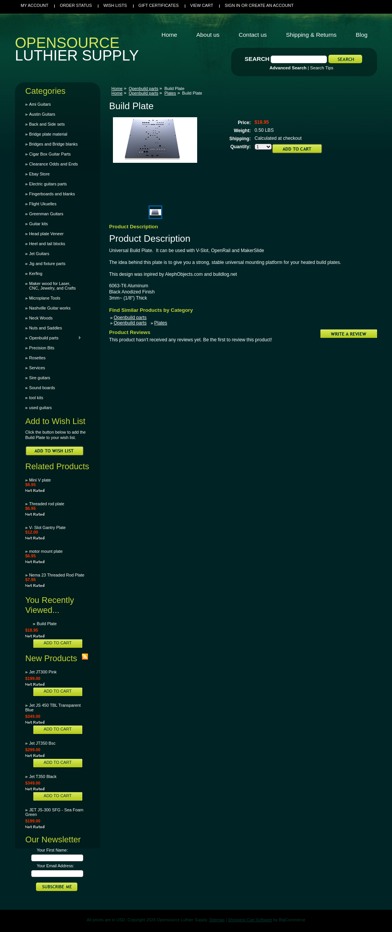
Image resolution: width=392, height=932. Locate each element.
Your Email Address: (55, 865)
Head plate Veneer (46, 233)
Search (257, 59)
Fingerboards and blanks (52, 194)
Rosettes (37, 357)
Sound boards (42, 387)
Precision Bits (41, 348)
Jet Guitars (39, 253)
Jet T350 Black (43, 776)
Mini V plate (40, 480)
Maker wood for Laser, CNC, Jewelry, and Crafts (52, 285)
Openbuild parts (53, 338)
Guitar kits (38, 223)
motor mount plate (46, 551)
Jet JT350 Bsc (42, 743)
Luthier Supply (77, 51)
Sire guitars (39, 377)
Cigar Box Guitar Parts (50, 154)
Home (116, 88)
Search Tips (321, 68)
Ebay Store (39, 174)
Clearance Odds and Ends (53, 164)
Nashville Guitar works (49, 308)
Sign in (232, 5)
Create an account (271, 5)
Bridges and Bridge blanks (53, 144)
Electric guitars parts (48, 184)
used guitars (40, 407)
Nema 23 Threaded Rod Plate (56, 575)
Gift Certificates (159, 5)
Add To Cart (58, 642)
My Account (34, 5)
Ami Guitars (40, 104)
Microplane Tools (44, 298)
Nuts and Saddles (45, 328)
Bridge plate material (48, 134)
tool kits (36, 397)
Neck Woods (40, 318)
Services (37, 367)
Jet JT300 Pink (43, 672)
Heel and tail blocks (47, 243)
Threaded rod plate (46, 503)
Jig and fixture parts (47, 263)
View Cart (201, 5)
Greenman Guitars (46, 213)
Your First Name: (52, 850)
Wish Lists (115, 5)
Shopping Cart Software (250, 919)
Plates (170, 93)
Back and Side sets (47, 124)
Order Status (76, 5)
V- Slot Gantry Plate (47, 527)
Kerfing (35, 273)
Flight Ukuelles (42, 203)
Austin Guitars (42, 114)
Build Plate (47, 623)
